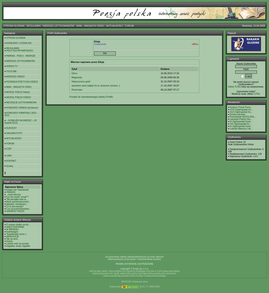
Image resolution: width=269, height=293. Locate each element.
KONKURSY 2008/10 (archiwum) (22, 108)
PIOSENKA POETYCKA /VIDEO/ (22, 82)
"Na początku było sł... (17, 199)
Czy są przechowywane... (18, 209)
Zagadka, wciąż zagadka (18, 246)
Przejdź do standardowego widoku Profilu (91, 97)
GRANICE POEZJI (15, 211)
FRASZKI (10, 192)
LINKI (9, 155)
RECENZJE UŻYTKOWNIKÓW (21, 102)
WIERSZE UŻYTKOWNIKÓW (58, 25)
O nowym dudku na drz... (18, 224)
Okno (74, 73)
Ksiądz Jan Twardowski (17, 190)
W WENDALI (12, 229)
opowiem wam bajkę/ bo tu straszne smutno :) (96, 85)
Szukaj (9, 166)
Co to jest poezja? (15, 206)
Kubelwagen (12, 232)
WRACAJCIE (12, 236)
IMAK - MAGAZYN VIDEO (90, 25)
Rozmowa (77, 89)
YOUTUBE (11, 71)
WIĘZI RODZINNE (15, 227)
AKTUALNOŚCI (114, 25)
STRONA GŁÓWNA (13, 25)
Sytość (9, 241)
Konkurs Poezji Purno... (241, 107)
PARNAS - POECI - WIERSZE (20, 56)
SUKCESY (11, 128)
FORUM (129, 25)
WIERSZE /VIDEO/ (15, 76)
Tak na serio (12, 239)
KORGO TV (12, 66)
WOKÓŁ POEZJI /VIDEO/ (18, 97)
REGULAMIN (33, 25)
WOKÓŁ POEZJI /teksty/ (18, 92)
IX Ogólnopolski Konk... (241, 121)
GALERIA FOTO (14, 133)
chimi (255, 156)
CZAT (9, 149)
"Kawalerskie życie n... (17, 234)
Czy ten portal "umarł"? (17, 197)
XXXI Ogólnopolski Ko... (241, 109)
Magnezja (77, 77)
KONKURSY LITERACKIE (19, 43)
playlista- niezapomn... (17, 204)
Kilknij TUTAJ (234, 87)
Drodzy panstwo (237, 114)
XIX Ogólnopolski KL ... (241, 124)
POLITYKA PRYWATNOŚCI (19, 50)
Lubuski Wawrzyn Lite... (241, 128)
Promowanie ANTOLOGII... (243, 117)
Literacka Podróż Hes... (241, 119)
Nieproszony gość (81, 81)
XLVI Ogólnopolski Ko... (241, 112)
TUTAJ (256, 94)
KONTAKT (11, 161)
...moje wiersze (13, 194)
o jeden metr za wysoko (17, 243)
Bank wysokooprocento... (18, 202)
